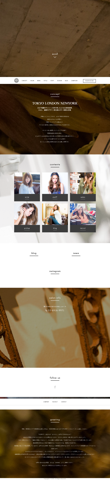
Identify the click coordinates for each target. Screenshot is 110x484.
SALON (32, 80)
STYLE (45, 80)
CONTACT (64, 402)
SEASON (59, 80)
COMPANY (46, 402)
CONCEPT (24, 80)
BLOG (66, 80)
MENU (39, 80)
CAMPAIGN (74, 80)
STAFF (52, 80)
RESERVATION (89, 81)
